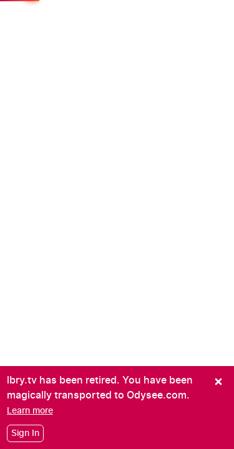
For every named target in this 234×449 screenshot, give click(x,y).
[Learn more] (30, 410)
